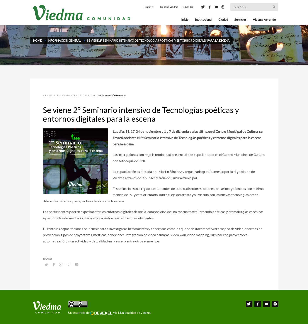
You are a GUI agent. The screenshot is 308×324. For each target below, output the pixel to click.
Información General (113, 95)
